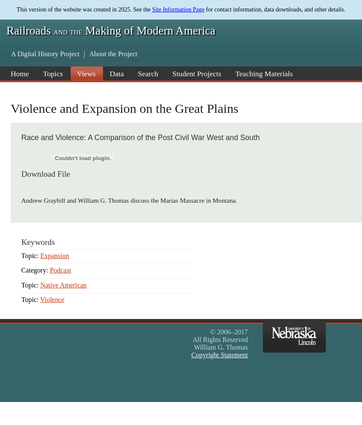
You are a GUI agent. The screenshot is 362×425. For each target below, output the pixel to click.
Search (148, 73)
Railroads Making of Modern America (110, 30)
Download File (45, 173)
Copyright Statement (219, 355)
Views (86, 73)
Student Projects (196, 73)
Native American (63, 285)
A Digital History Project (45, 53)
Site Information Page (178, 9)
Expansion (54, 255)
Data (117, 73)
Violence (52, 299)
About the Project (113, 53)
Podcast (60, 270)
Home (20, 73)
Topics (53, 73)
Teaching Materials (264, 73)
